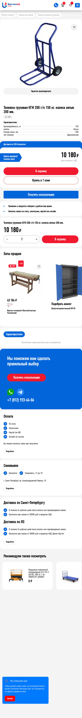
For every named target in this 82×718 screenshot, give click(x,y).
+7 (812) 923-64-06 (20, 400)
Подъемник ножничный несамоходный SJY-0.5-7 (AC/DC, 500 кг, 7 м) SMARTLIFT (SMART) (38, 573)
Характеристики (14, 334)
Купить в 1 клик (41, 180)
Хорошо (10, 698)
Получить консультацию (26, 377)
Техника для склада (26, 15)
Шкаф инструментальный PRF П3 (63, 308)
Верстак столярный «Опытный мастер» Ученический (21, 311)
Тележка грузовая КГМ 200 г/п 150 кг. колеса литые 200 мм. (33, 222)
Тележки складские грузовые (49, 15)
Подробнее (10, 451)
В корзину (41, 171)
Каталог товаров (8, 15)
